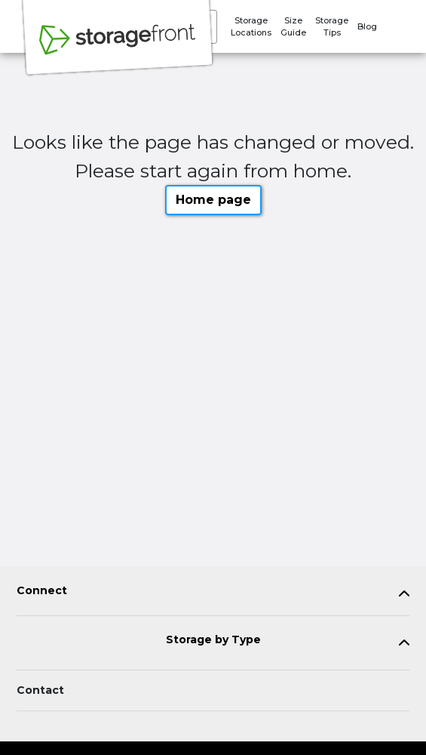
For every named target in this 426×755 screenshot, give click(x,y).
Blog (367, 26)
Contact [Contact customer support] (40, 690)
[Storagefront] (117, 47)
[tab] (213, 593)
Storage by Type (213, 639)
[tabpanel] (213, 593)
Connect (42, 590)
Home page (213, 200)
